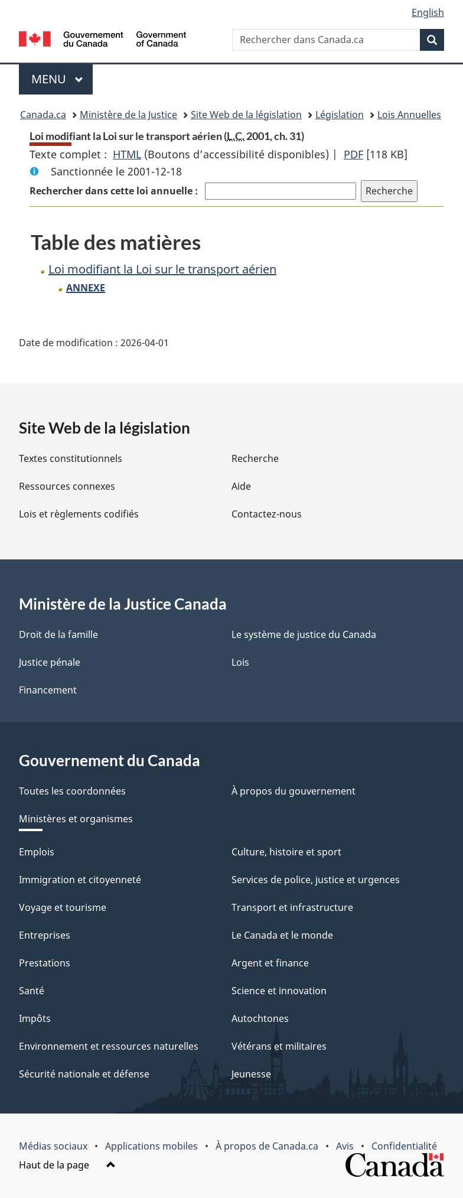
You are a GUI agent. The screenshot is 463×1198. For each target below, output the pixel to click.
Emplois (36, 851)
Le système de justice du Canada (303, 634)
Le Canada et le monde (282, 935)
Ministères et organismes (76, 818)
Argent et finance (270, 962)
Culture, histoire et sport (286, 851)
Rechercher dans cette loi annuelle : (115, 190)
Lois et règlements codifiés (79, 513)
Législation (339, 114)
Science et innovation (279, 990)
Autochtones (260, 1018)
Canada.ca (43, 114)
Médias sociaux (53, 1146)
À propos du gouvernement (293, 790)
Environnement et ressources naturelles (108, 1046)
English (428, 12)
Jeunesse (251, 1073)
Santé (31, 990)
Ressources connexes (67, 486)
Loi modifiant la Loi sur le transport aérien (162, 269)
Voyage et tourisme (62, 907)
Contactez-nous (266, 513)
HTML (127, 154)
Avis (345, 1146)
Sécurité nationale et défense (84, 1073)
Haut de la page (67, 1164)
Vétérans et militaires (279, 1046)
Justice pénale (49, 662)
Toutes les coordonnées (72, 790)
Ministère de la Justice (128, 114)
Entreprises (44, 935)
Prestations (44, 962)
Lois (240, 662)
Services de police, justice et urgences (315, 879)
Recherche (255, 458)
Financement (48, 689)
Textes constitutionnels (70, 458)
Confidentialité (404, 1146)
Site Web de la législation (246, 114)
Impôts (35, 1018)
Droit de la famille (58, 634)
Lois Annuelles (409, 114)
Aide (241, 486)
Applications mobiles (151, 1146)
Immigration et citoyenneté (80, 879)
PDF (353, 154)
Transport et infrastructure (292, 907)
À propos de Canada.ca (267, 1146)
